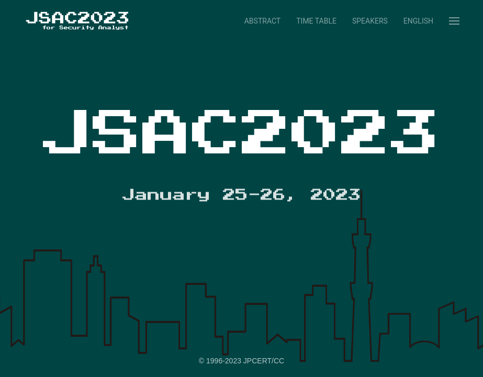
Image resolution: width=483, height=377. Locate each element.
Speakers (370, 21)
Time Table (316, 21)
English (418, 21)
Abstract (262, 21)
